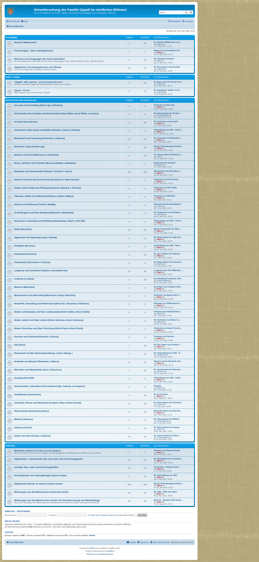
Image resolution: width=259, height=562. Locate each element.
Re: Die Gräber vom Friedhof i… (167, 345)
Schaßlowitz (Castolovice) (27, 394)
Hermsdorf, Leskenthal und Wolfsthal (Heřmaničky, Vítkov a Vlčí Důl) (49, 221)
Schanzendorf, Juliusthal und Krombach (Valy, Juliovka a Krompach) (49, 386)
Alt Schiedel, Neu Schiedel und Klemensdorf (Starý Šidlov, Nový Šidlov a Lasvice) (56, 113)
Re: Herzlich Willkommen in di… (168, 42)
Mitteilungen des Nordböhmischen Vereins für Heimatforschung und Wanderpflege (57, 500)
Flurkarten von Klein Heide (165, 188)
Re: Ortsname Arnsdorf (164, 59)
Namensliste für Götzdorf (164, 163)
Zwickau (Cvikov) (23, 427)
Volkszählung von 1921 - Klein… (168, 245)
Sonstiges (10, 446)
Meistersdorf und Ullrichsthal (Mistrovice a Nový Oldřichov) (44, 295)
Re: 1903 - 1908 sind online (165, 492)
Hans (159, 61)
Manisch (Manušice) (24, 287)
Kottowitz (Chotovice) (25, 254)
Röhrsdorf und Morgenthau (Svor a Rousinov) (37, 369)
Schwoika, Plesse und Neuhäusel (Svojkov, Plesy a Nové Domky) (47, 402)
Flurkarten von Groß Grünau (166, 179)
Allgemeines (11, 38)
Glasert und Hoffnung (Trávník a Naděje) (35, 204)
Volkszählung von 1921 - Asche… (168, 130)
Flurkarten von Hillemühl (164, 196)
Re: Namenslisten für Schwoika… (168, 402)
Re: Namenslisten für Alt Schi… (167, 113)
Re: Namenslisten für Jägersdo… (168, 237)
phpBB (91, 548)
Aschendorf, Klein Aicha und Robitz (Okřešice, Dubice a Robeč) (47, 130)
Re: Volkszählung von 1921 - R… (168, 353)
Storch (160, 206)
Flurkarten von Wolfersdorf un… (168, 303)
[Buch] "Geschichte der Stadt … (167, 229)
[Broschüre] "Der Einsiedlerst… (167, 171)
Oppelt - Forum (12, 77)
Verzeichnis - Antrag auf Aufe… (167, 467)
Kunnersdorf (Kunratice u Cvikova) (32, 262)
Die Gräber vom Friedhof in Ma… (168, 287)
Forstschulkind (163, 115)
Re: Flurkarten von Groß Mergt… (168, 212)
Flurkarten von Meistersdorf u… (167, 295)
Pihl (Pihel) (19, 345)
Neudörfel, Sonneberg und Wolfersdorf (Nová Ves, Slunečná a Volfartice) (51, 303)
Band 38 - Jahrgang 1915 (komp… (168, 500)
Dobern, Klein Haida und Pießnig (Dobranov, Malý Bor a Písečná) (47, 188)
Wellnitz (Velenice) (23, 419)
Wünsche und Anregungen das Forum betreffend (39, 59)
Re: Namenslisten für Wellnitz (166, 419)
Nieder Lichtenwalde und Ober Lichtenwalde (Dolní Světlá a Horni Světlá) (52, 312)
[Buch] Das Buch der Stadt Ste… (168, 411)
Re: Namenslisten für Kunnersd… (168, 262)
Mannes (160, 322)
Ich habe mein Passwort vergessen (102, 515)
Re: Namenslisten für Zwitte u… (167, 436)
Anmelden (10, 511)
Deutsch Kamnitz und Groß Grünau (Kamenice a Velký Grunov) (46, 179)
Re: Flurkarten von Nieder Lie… (167, 320)
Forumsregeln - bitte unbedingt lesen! (33, 50)
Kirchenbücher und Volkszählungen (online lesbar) (40, 475)
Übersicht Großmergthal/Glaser (167, 204)
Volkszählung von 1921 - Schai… (168, 378)
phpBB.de (110, 551)
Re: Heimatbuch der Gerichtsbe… (168, 459)
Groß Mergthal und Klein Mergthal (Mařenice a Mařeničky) (44, 212)
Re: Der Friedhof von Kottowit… (167, 254)
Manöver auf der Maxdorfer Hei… (168, 361)
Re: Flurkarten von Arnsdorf (166, 121)
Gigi (159, 157)
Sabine (160, 44)
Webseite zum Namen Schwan (167, 450)
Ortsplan (157, 386)
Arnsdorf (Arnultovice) (25, 121)
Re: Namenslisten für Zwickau (167, 427)
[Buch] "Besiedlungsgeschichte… (168, 146)
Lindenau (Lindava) (24, 279)
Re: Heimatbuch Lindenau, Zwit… (168, 279)
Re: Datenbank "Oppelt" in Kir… (168, 90)
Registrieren (23, 511)
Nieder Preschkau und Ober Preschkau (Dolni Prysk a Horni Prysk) (48, 328)
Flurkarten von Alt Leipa (164, 105)
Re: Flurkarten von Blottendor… (167, 138)
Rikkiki (92, 535)
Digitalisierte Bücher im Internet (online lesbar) (38, 483)
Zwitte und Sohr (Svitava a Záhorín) (32, 436)
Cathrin (160, 404)
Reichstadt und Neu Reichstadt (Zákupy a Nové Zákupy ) (43, 353)
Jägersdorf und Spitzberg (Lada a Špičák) (35, 237)
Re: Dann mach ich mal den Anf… (168, 82)
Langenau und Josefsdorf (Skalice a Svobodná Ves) (41, 270)
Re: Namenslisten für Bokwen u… (168, 155)
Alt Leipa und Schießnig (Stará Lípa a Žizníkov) (38, 105)
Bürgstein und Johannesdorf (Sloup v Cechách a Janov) (43, 171)
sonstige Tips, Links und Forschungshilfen (36, 467)
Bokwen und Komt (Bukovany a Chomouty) (36, 155)
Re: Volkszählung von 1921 (165, 475)
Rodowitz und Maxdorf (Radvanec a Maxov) (36, 361)
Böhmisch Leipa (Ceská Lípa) (29, 146)
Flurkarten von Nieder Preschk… (168, 328)
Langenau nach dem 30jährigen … (168, 270)
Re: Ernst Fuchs (161, 394)
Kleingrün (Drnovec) (24, 245)
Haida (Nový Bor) (23, 229)
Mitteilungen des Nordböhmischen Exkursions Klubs (41, 492)
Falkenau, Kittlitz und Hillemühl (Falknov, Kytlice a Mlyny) (44, 196)
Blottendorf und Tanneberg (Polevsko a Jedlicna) (39, 138)
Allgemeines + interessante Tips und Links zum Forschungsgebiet (48, 459)
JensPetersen (162, 421)
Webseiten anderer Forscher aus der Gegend (37, 450)
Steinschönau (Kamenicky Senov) (31, 411)
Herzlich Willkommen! (25, 42)
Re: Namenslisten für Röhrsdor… (168, 369)
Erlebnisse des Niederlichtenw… (168, 312)
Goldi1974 (161, 355)
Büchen (160, 165)
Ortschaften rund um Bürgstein (20, 100)
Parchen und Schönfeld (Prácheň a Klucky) (36, 336)
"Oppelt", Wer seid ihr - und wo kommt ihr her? (38, 82)
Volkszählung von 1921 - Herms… (168, 221)
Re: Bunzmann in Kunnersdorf (167, 67)
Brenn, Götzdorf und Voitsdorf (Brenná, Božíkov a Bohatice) (45, 163)
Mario (159, 52)
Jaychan (160, 69)
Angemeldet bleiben (127, 515)
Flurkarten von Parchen (164, 336)
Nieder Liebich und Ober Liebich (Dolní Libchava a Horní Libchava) (48, 320)
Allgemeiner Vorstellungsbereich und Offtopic (37, 67)
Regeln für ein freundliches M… (167, 50)
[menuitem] (24, 21)
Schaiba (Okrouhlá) (24, 378)
